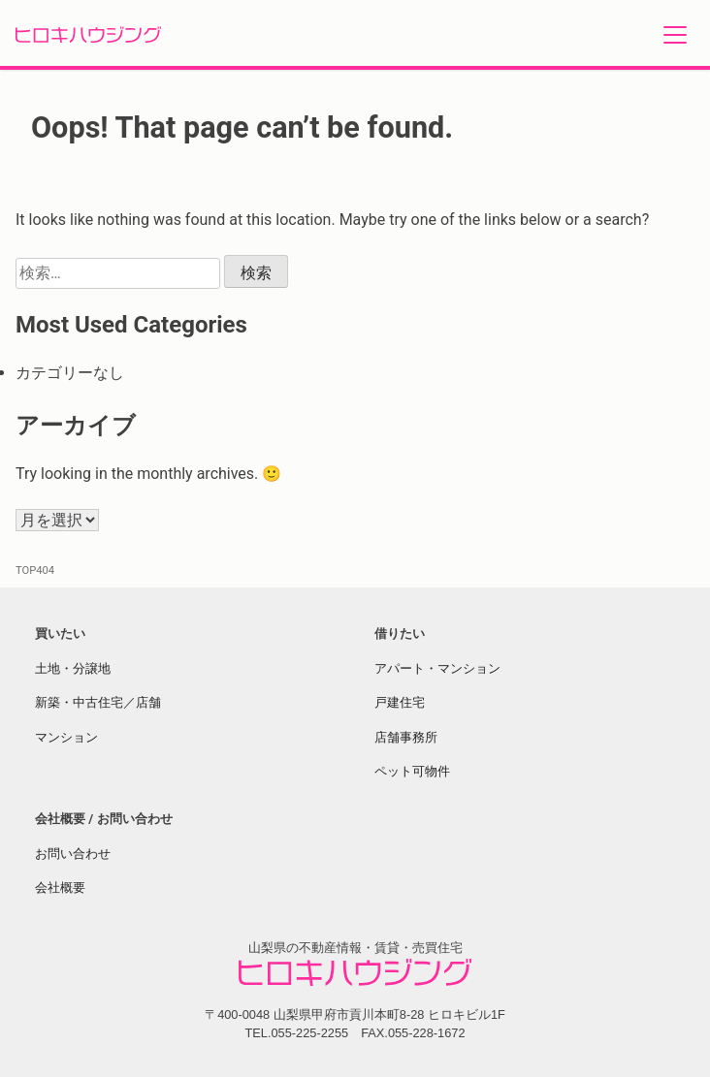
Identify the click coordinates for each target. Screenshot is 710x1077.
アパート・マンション (437, 668)
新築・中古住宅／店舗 (98, 702)
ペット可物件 (412, 771)
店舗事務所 (405, 737)
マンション (66, 737)
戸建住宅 (399, 702)
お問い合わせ (73, 853)
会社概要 (60, 887)
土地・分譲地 (73, 668)
